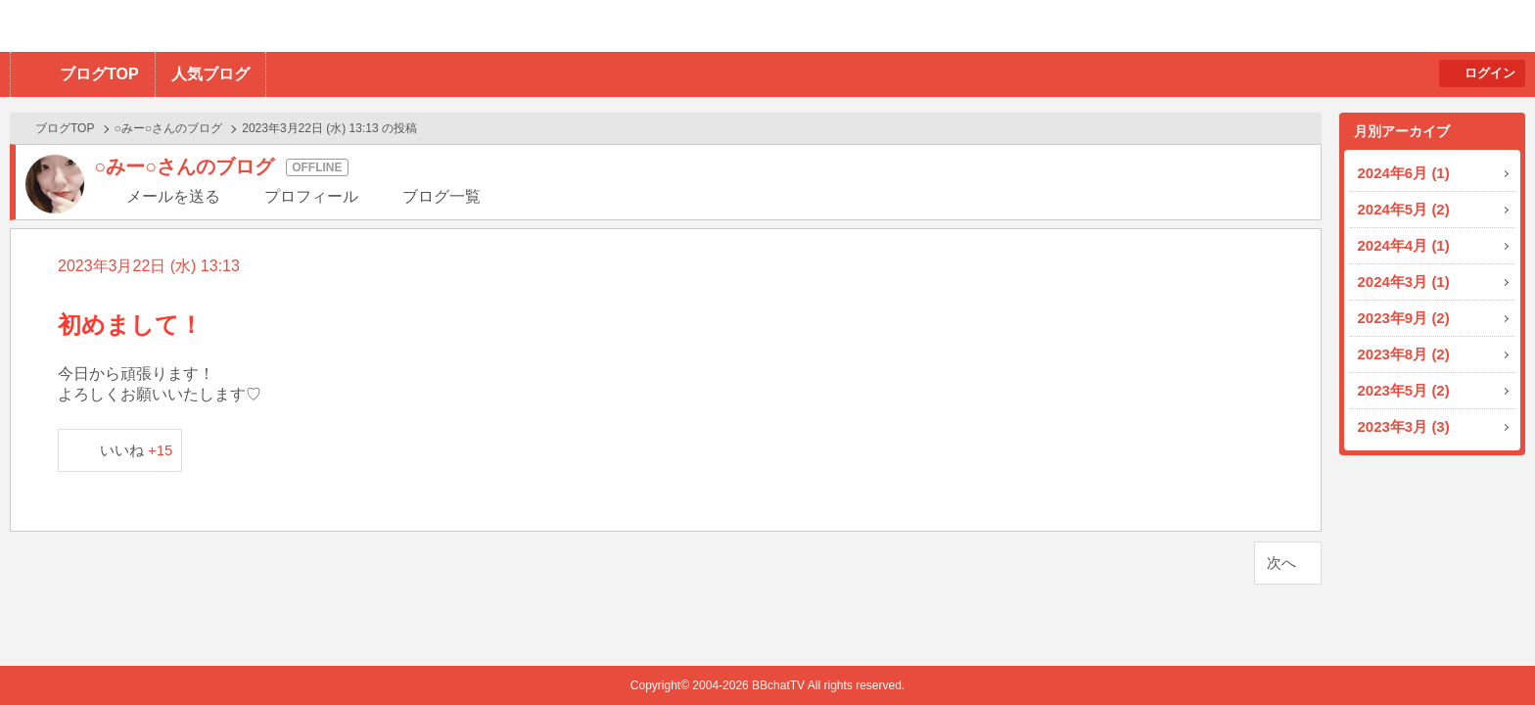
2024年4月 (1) (1404, 245)
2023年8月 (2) (1404, 354)
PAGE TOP (1481, 651)
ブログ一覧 (441, 196)
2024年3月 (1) (1404, 281)
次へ (1281, 562)
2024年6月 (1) (1404, 172)
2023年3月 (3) (1404, 426)
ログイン (1490, 73)
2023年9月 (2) (1404, 317)
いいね (136, 450)
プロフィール (311, 196)
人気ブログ (210, 74)
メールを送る (173, 196)
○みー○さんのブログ (169, 128)
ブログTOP (99, 74)
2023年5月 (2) (1404, 390)
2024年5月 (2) (1404, 209)
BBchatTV (279, 26)
